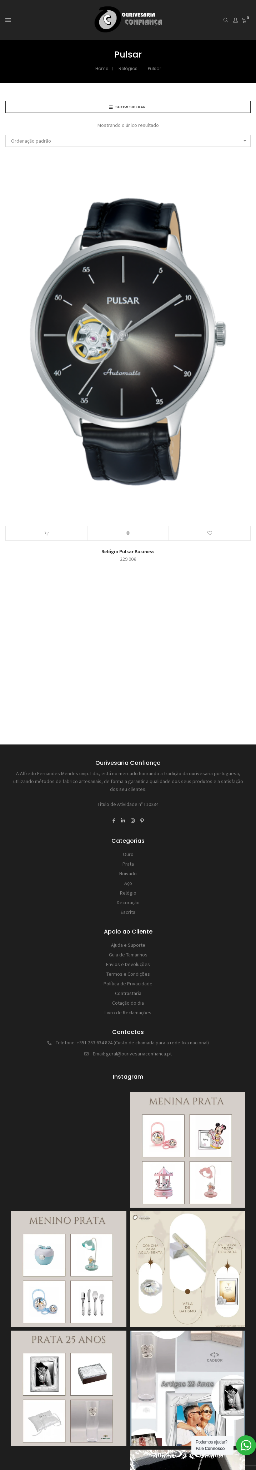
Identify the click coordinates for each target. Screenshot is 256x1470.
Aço (128, 883)
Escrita (128, 912)
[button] (46, 533)
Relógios (128, 68)
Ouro (128, 854)
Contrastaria (128, 993)
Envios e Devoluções (128, 964)
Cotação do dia (128, 1003)
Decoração (128, 902)
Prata (128, 864)
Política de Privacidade (128, 983)
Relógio (128, 893)
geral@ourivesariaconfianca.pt (139, 1053)
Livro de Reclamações (128, 1012)
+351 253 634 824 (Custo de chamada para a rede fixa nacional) (143, 1042)
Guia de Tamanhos (128, 954)
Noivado (128, 873)
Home (101, 68)
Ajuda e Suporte (128, 945)
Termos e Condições (128, 974)
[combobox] (128, 141)
